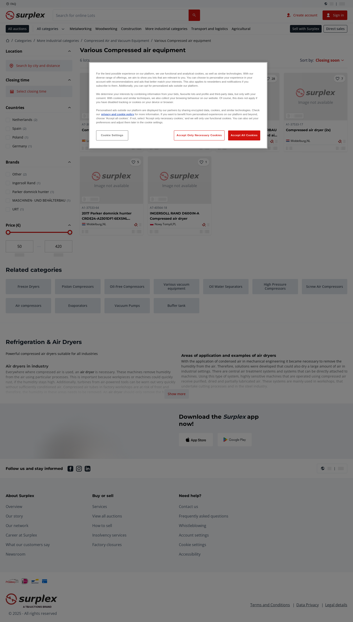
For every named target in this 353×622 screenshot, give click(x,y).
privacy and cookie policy (117, 114)
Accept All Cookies (244, 135)
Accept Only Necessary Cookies (199, 135)
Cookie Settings (112, 135)
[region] (178, 105)
